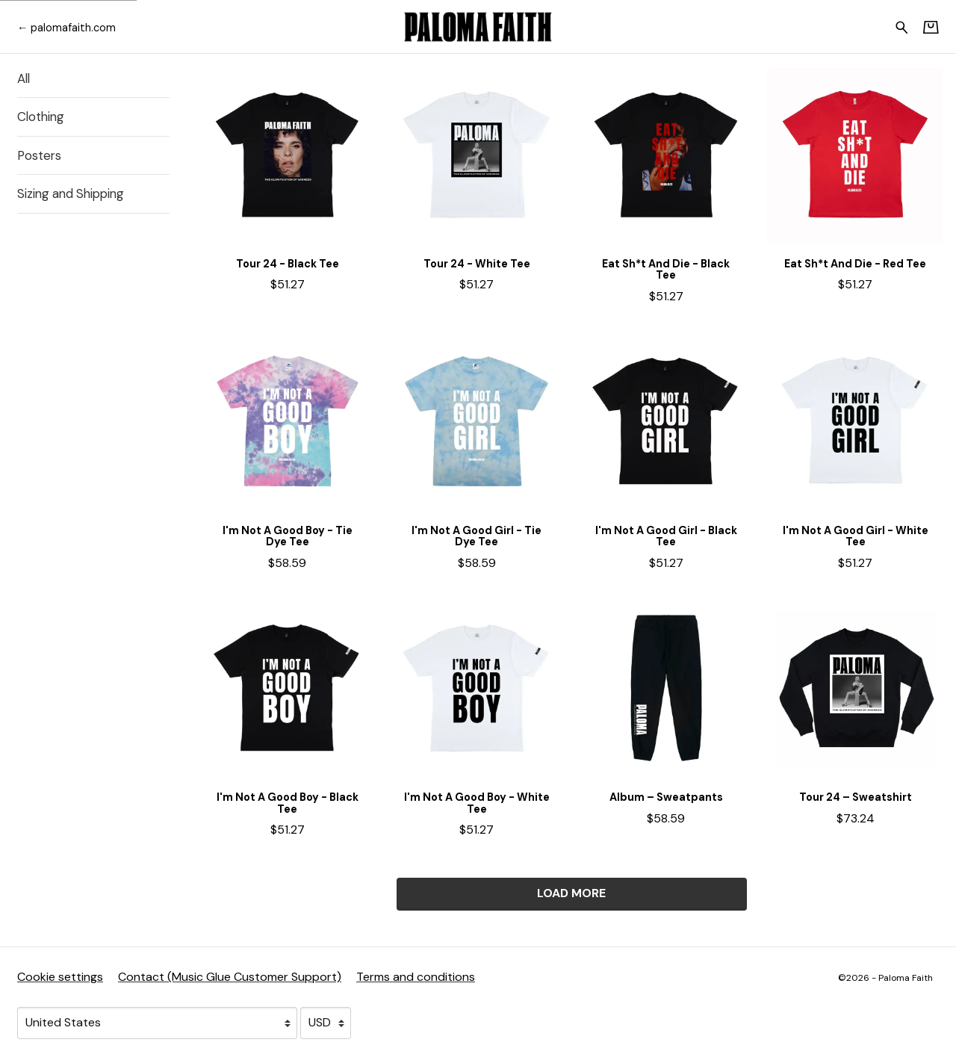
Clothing (40, 116)
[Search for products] (902, 26)
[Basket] (931, 27)
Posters (39, 155)
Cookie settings (60, 977)
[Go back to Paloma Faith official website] (66, 27)
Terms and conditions (415, 977)
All (23, 78)
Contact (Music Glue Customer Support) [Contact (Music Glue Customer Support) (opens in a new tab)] (229, 977)
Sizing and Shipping (70, 193)
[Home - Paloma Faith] (478, 26)
